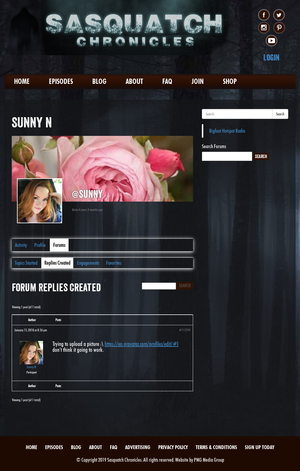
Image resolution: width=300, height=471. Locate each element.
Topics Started (26, 263)
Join (198, 81)
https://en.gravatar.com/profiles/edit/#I (141, 343)
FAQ (167, 81)
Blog (99, 81)
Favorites (113, 263)
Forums (59, 245)
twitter (279, 15)
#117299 (184, 330)
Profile (40, 245)
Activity (21, 245)
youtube (271, 40)
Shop (230, 81)
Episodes (61, 81)
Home (22, 81)
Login (271, 57)
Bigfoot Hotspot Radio (227, 131)
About (134, 81)
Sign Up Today (259, 447)
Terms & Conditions (216, 447)
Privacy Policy (173, 447)
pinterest (279, 28)
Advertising (137, 447)
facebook (264, 15)
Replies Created (57, 263)
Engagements (88, 263)
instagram (264, 28)
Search (280, 114)
